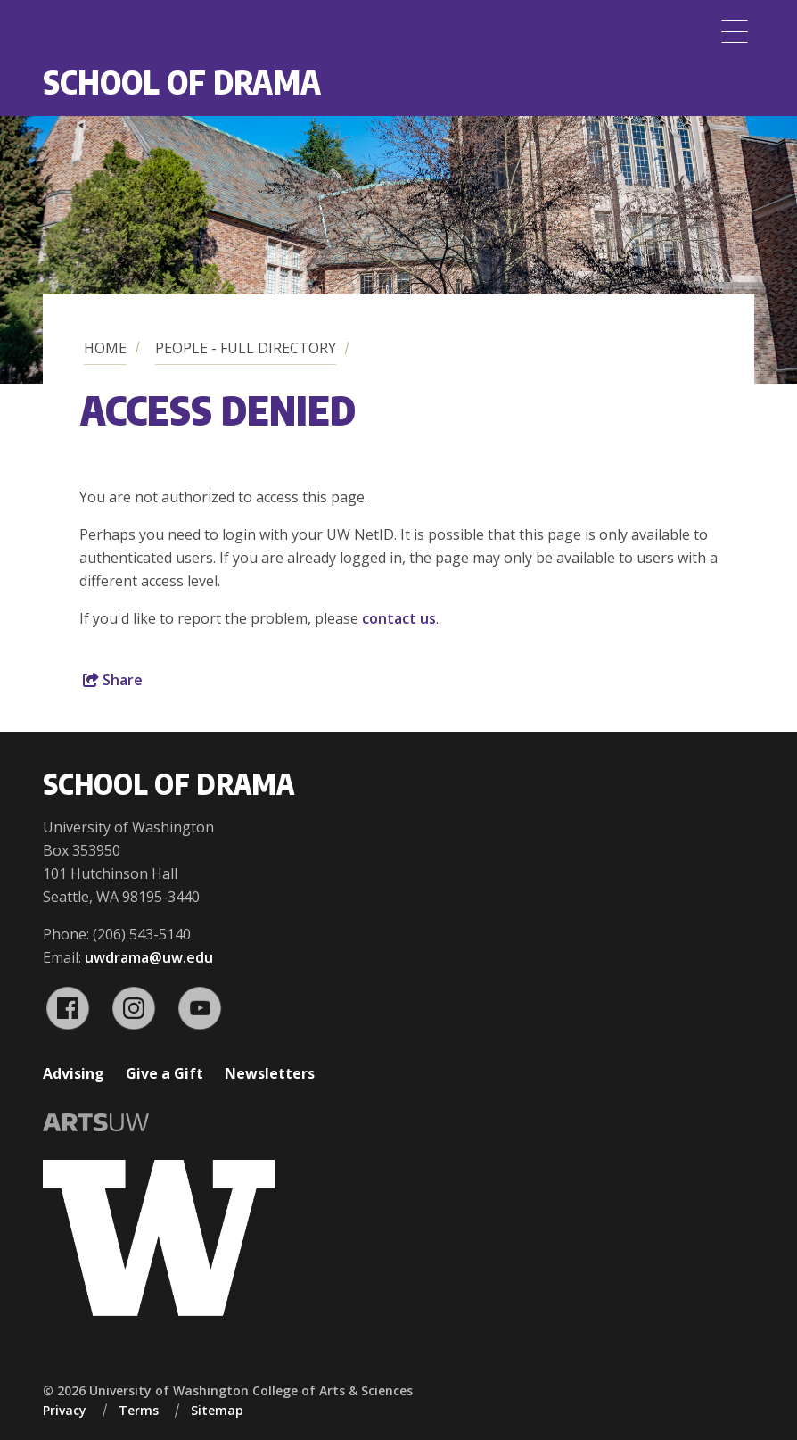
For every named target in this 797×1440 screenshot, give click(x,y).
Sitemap (217, 1410)
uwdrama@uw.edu (149, 957)
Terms (139, 1410)
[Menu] (734, 31)
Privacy (64, 1410)
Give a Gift (164, 1073)
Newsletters (270, 1073)
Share (113, 680)
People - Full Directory (245, 348)
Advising (73, 1073)
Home (105, 348)
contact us (399, 618)
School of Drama (182, 82)
